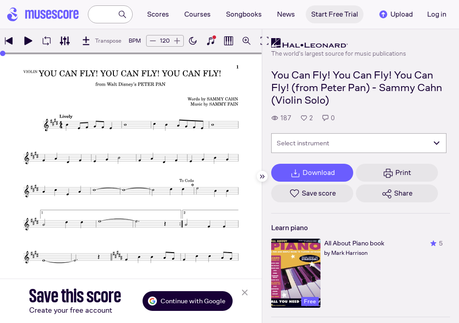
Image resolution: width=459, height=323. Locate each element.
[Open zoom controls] (246, 41)
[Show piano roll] (229, 41)
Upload (395, 14)
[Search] (122, 14)
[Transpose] (101, 41)
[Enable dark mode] (193, 41)
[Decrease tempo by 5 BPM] (152, 40)
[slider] (2, 53)
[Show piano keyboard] (211, 41)
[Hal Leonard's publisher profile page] (338, 43)
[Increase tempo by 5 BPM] (177, 40)
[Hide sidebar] (262, 176)
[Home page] (43, 14)
